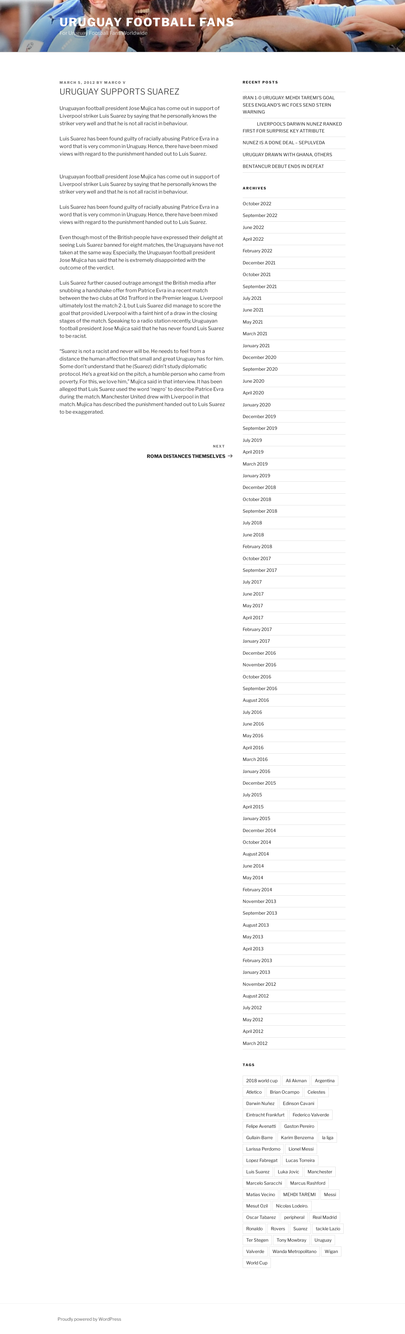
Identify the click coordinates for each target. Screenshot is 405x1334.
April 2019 (253, 451)
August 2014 (256, 853)
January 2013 (256, 972)
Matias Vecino (260, 1194)
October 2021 (257, 274)
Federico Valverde (311, 1114)
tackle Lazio (328, 1228)
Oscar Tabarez (261, 1217)
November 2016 (259, 664)
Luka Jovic (288, 1171)
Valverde (255, 1251)
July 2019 (252, 440)
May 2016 (253, 735)
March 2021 (255, 333)
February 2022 (257, 250)
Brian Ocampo (284, 1092)
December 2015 (259, 783)
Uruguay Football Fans (146, 22)
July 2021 (252, 298)
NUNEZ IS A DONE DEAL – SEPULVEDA (284, 142)
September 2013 (260, 913)
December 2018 (259, 487)
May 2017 (253, 605)
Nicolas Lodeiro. (292, 1205)
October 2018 (257, 499)
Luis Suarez (258, 1171)
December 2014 (259, 830)
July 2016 (252, 712)
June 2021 (253, 309)
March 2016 (255, 759)
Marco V (115, 82)
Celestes (316, 1092)
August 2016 (256, 700)
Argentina (325, 1080)
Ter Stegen (257, 1240)
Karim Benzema (297, 1137)
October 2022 (257, 203)
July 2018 (252, 522)
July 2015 (252, 794)
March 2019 (255, 463)
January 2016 (256, 771)
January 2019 (256, 475)
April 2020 (253, 392)
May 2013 (253, 936)
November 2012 (259, 984)
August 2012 (256, 995)
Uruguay (323, 1240)
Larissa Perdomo (263, 1149)
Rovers (278, 1228)
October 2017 (257, 558)
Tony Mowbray (291, 1240)
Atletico (254, 1092)
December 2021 (259, 262)
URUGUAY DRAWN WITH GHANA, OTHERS (287, 154)
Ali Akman (296, 1080)
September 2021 (260, 286)
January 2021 (256, 345)
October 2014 (257, 842)
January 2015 (256, 818)
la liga (327, 1137)
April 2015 (253, 806)
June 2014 (253, 865)
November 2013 (259, 901)
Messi (330, 1194)
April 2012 (253, 1031)
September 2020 (260, 369)
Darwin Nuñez (260, 1103)
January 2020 (257, 404)
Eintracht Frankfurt (265, 1114)
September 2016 (260, 688)
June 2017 (253, 593)
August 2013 (256, 925)
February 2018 (257, 546)
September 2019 (260, 428)
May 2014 (253, 877)
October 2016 (257, 676)
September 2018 (260, 511)
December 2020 (260, 357)
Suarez (300, 1228)
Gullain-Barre (259, 1137)
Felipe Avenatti (261, 1126)
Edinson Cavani (298, 1103)
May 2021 (253, 321)
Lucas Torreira (300, 1160)
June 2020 (254, 381)
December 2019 (259, 416)
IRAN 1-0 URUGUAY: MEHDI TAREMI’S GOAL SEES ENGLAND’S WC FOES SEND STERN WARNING (289, 104)
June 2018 (253, 534)
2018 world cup (261, 1080)
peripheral (294, 1217)
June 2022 (253, 227)
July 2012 (252, 1007)
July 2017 (252, 581)
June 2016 (253, 723)
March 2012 (255, 1043)
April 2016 (253, 747)
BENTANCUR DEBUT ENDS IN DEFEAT (283, 166)
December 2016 (259, 653)
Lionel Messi (301, 1149)
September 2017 (260, 570)
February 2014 (257, 889)
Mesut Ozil (257, 1205)
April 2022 (253, 239)
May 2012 (253, 1019)
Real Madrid (325, 1217)
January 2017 (256, 641)
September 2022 (260, 215)
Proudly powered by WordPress (89, 1319)
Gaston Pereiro (299, 1126)
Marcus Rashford (307, 1183)
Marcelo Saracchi (264, 1183)
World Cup (256, 1262)
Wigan (331, 1251)
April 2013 (253, 948)
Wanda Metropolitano (294, 1251)
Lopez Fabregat (261, 1160)
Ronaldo (254, 1228)
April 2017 (253, 617)
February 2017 (257, 629)
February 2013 (257, 960)
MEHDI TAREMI (299, 1194)
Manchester (320, 1171)
